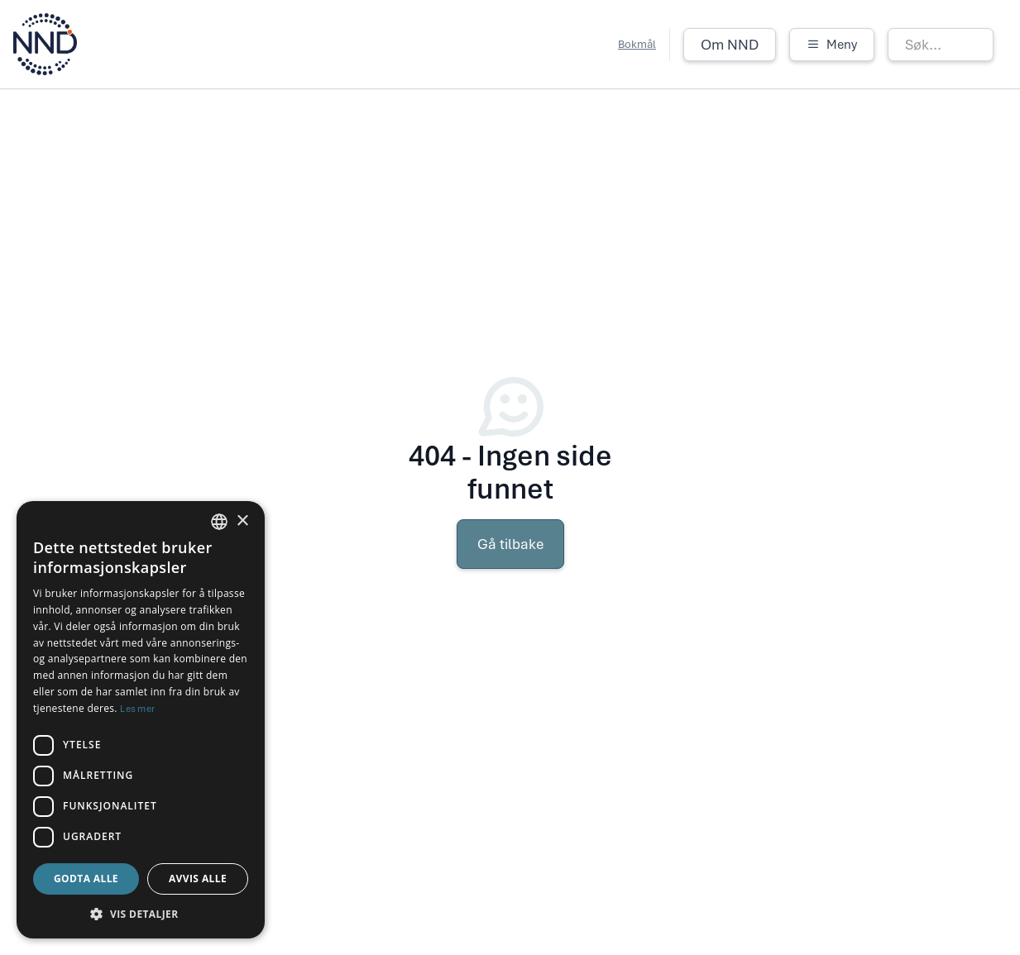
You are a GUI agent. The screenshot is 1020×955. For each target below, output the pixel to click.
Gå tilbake (510, 544)
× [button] (242, 521)
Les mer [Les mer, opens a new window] (137, 708)
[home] (45, 44)
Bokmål (637, 44)
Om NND (730, 45)
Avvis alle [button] (198, 878)
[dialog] (141, 719)
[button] (831, 44)
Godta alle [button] (86, 878)
